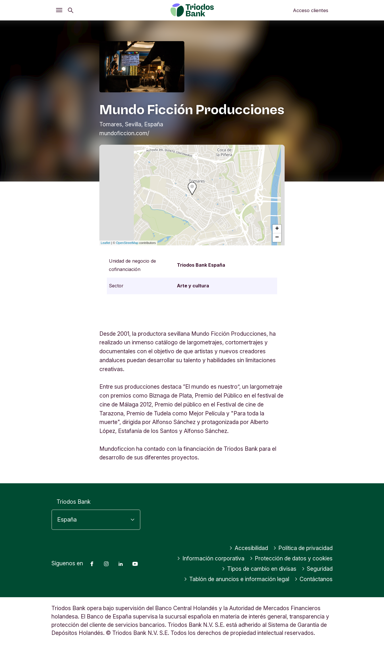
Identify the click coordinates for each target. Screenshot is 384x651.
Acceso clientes (310, 10)
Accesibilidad (248, 548)
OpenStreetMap (127, 243)
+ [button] (277, 229)
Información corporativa (210, 558)
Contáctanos (313, 579)
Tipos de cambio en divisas (259, 568)
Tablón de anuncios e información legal (236, 579)
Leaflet (105, 243)
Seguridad (317, 568)
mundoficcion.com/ (124, 133)
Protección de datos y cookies (291, 558)
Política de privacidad (303, 548)
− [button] (277, 237)
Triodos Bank (73, 501)
